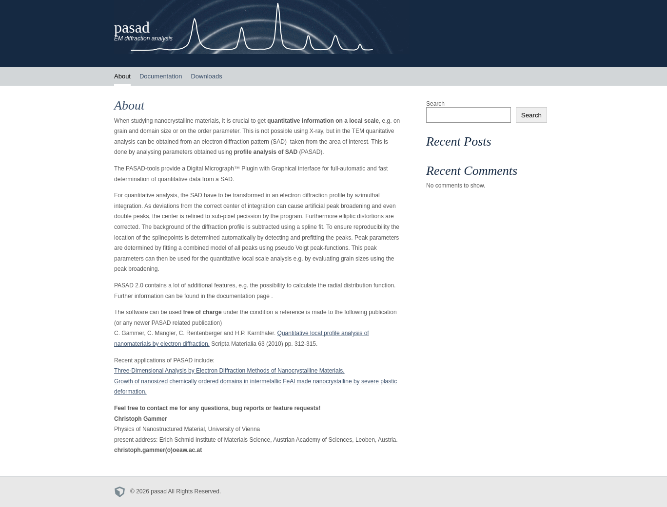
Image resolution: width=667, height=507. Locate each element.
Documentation (160, 76)
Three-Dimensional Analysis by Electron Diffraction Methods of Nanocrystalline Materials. (229, 370)
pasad (132, 27)
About (122, 76)
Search (435, 103)
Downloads (206, 76)
